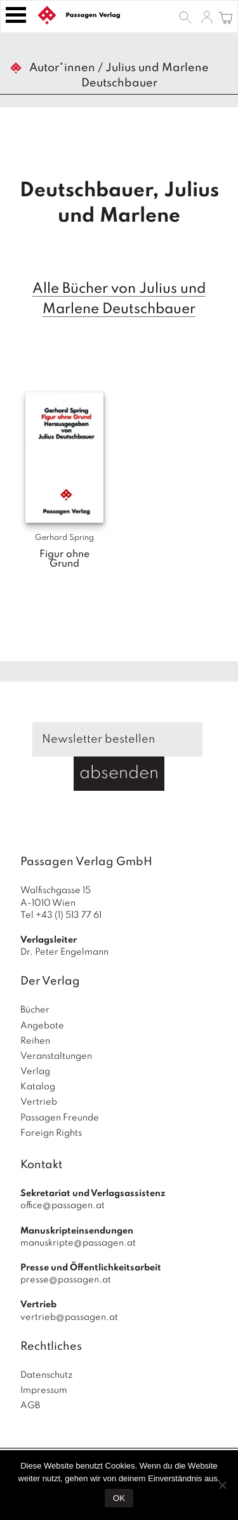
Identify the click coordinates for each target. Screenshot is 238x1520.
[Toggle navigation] (16, 15)
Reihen (35, 1041)
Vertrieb (38, 1102)
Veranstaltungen (56, 1056)
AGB (30, 1405)
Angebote (42, 1025)
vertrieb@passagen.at (69, 1317)
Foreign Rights (51, 1133)
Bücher (35, 1009)
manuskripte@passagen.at (78, 1243)
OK (119, 1498)
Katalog (37, 1086)
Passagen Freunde (59, 1117)
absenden (119, 773)
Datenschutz (46, 1375)
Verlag (35, 1071)
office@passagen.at (62, 1205)
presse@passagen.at (65, 1279)
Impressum (43, 1390)
